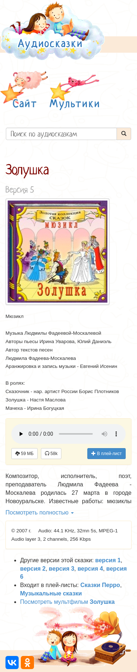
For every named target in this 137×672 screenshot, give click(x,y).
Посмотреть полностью (39, 512)
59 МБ (24, 453)
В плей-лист (106, 453)
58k (51, 453)
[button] (24, 91)
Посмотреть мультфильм (67, 602)
